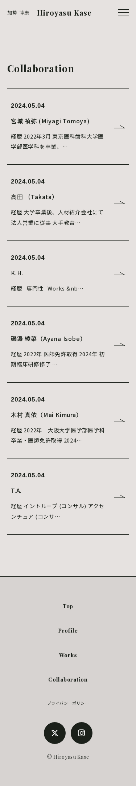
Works (68, 655)
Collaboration (68, 679)
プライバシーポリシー (68, 703)
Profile (68, 630)
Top (68, 606)
